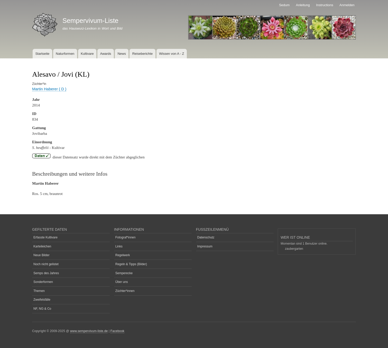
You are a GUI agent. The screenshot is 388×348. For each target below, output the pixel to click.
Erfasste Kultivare (45, 237)
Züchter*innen (125, 291)
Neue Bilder (41, 255)
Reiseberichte (142, 54)
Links (119, 246)
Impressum (205, 246)
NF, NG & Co (42, 308)
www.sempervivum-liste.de (89, 331)
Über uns (121, 282)
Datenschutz (206, 237)
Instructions (324, 5)
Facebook (117, 331)
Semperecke (124, 273)
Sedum (284, 5)
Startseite (42, 54)
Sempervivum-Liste (90, 20)
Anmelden (347, 5)
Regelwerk (122, 255)
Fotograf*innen (125, 237)
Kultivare (87, 54)
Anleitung (303, 5)
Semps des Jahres (46, 273)
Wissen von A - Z (171, 54)
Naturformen (65, 54)
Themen (39, 291)
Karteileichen (42, 246)
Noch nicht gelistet (46, 264)
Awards (105, 54)
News (121, 54)
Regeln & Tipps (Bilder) (131, 264)
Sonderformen (43, 282)
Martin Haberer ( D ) (49, 89)
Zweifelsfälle (41, 299)
